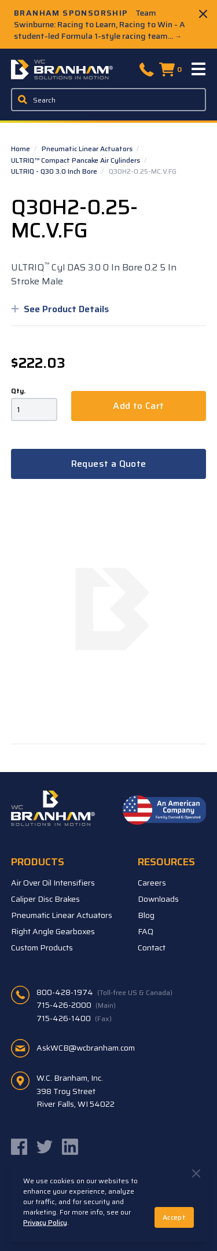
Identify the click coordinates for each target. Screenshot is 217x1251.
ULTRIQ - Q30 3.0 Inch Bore (55, 171)
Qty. (18, 391)
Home (21, 148)
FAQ (145, 931)
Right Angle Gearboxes (53, 931)
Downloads (158, 898)
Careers (152, 882)
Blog (146, 915)
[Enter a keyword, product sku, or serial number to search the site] (109, 99)
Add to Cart (138, 405)
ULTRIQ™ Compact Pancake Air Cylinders (76, 160)
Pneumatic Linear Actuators (88, 148)
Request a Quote (108, 463)
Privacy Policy (45, 1222)
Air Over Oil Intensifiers (53, 882)
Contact (151, 947)
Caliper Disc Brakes (45, 898)
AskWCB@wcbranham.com (85, 1047)
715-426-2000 (76, 1004)
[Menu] (199, 69)
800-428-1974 (104, 992)
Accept (174, 1217)
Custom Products (42, 947)
